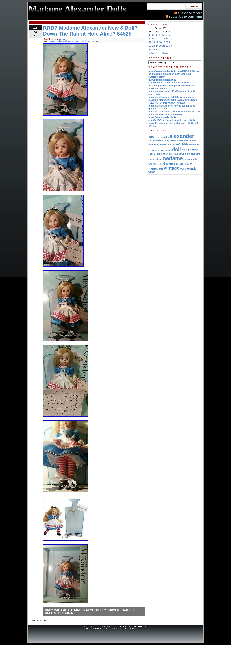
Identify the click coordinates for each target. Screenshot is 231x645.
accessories (163, 137)
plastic (181, 163)
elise (157, 154)
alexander (52, 41)
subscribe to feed (190, 13)
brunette (163, 145)
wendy (191, 168)
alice (60, 41)
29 (150, 49)
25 (160, 45)
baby (166, 140)
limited (151, 159)
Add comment (94, 41)
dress (194, 150)
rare (188, 163)
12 (163, 38)
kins (198, 154)
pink (174, 164)
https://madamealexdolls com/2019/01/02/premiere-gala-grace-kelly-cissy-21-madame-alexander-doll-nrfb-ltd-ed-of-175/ (173, 121)
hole (69, 41)
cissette (173, 144)
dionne (168, 150)
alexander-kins (155, 140)
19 (163, 42)
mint (195, 159)
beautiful (183, 140)
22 (150, 45)
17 (157, 42)
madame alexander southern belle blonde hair (174, 111)
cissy (183, 144)
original (159, 163)
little (158, 159)
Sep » (165, 53)
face (163, 154)
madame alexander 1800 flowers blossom (171, 97)
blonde (192, 140)
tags (161, 169)
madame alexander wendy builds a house (171, 105)
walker (183, 169)
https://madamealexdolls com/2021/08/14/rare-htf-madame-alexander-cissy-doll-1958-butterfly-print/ (174, 74)
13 (167, 38)
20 (167, 42)
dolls (185, 150)
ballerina (174, 140)
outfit (168, 163)
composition (156, 150)
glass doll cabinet (158, 108)
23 (153, 45)
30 (153, 49)
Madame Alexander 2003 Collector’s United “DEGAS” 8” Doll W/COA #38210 (172, 101)
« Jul (151, 53)
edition (151, 154)
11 (160, 38)
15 (150, 42)
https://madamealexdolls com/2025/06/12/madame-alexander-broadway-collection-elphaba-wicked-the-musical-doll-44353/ (171, 84)
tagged (153, 168)
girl (166, 154)
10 (157, 38)
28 (170, 45)
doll (65, 41)
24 (157, 45)
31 (157, 49)
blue (150, 145)
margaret (188, 159)
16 (153, 42)
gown (181, 154)
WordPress (95, 629)
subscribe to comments (185, 16)
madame (62, 39)
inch (193, 153)
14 (170, 38)
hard (187, 153)
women (151, 172)
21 (170, 42)
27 (167, 45)
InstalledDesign (132, 629)
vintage (171, 168)
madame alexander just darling (165, 114)
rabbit (83, 41)
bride (156, 144)
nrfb (150, 164)
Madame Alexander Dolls (127, 627)
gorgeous (173, 154)
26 (163, 45)
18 (160, 42)
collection (194, 145)
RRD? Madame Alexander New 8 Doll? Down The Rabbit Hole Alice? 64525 (89, 611)
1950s (152, 137)
